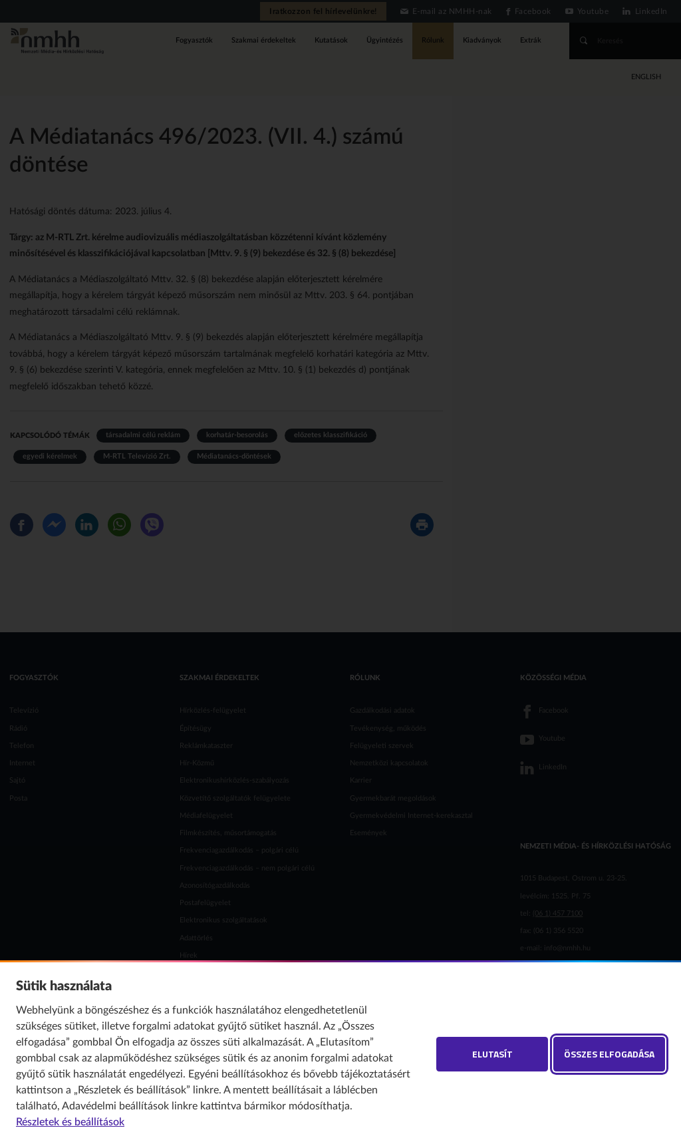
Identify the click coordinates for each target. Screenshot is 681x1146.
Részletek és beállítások (70, 1122)
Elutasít (492, 1054)
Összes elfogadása (609, 1054)
